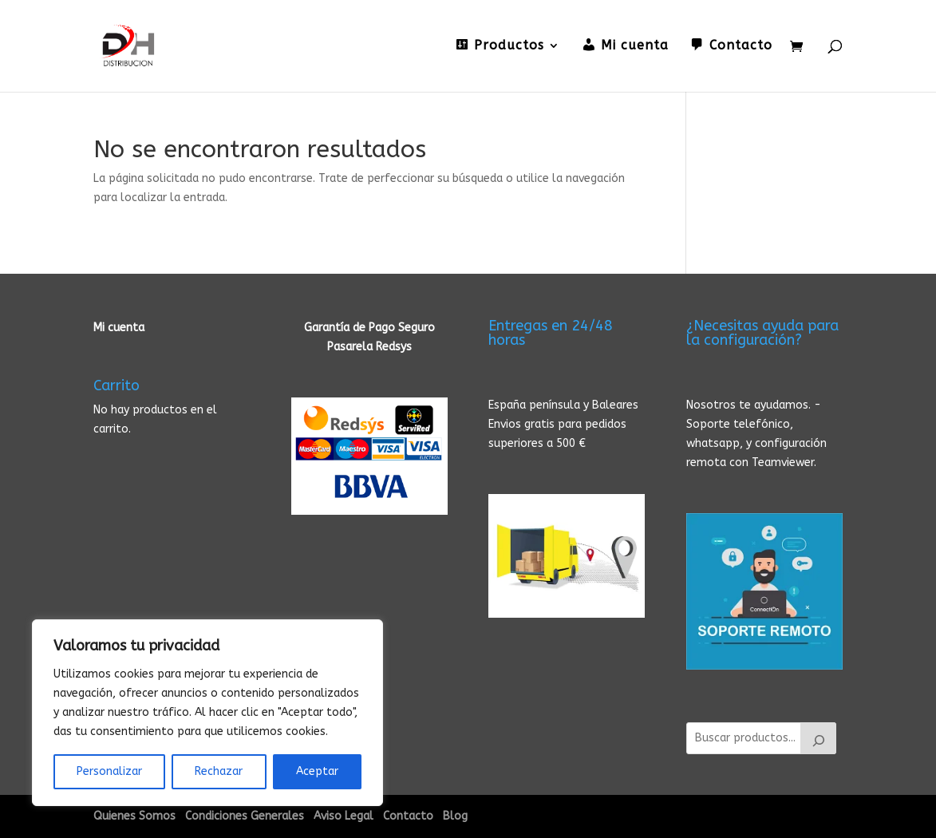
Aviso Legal (343, 816)
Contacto (408, 816)
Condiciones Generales (244, 816)
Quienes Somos (134, 816)
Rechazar (219, 771)
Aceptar (317, 771)
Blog (455, 816)
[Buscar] (818, 738)
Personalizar (109, 771)
